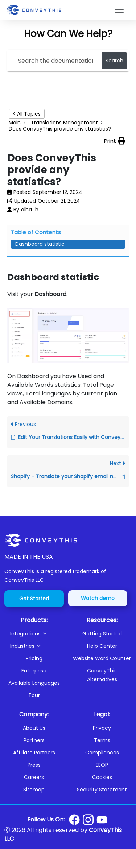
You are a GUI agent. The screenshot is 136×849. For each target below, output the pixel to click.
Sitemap (34, 789)
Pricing (34, 658)
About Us (34, 728)
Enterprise (33, 670)
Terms (102, 740)
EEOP (102, 765)
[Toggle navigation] (119, 10)
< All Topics (27, 113)
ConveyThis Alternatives (102, 675)
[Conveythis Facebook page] (74, 819)
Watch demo (98, 598)
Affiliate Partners (34, 752)
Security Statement (102, 789)
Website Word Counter (102, 658)
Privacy (102, 728)
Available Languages (34, 683)
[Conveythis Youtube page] (101, 820)
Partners (34, 740)
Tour (34, 695)
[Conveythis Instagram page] (88, 819)
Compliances (102, 752)
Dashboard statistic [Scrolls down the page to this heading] (40, 244)
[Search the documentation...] (55, 60)
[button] (37, 633)
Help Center (102, 646)
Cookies (102, 777)
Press (34, 765)
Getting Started (102, 633)
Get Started (34, 598)
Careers (34, 777)
